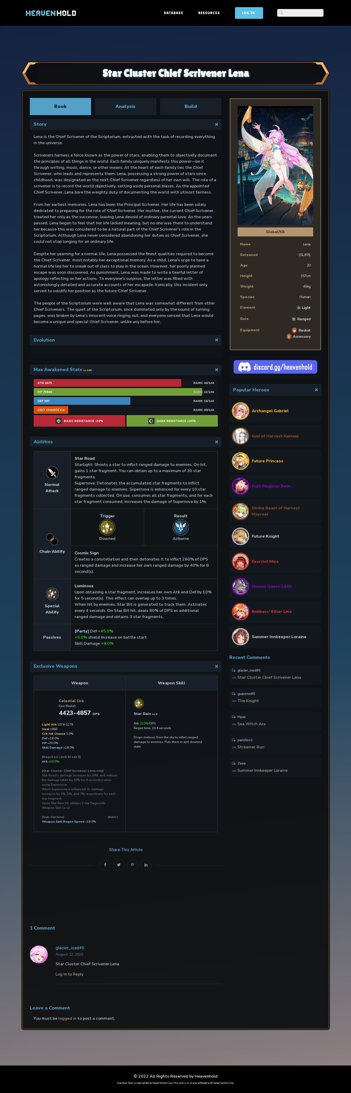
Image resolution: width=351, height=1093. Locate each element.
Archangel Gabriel (270, 411)
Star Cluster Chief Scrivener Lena (269, 678)
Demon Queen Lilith (272, 586)
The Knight (248, 702)
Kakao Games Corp (162, 1082)
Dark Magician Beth (271, 486)
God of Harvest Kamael (275, 436)
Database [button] (212, 13)
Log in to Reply (70, 974)
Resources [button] (248, 13)
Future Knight (265, 536)
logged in (67, 1018)
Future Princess (267, 461)
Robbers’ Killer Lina (272, 611)
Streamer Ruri (251, 749)
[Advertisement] (175, 42)
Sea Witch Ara (252, 726)
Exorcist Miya (265, 561)
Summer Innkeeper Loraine (279, 637)
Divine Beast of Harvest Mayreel (276, 511)
